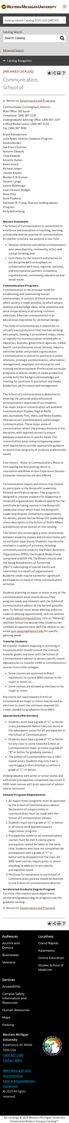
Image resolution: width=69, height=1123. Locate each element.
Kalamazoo (46, 950)
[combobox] (34, 20)
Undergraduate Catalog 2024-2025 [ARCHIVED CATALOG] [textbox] (35, 20)
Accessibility (11, 986)
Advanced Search (13, 50)
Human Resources (16, 1010)
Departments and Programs (37, 100)
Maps (6, 1017)
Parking (8, 1025)
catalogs (13, 1117)
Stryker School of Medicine (50, 968)
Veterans (8, 962)
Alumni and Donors (11, 945)
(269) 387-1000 (13, 1055)
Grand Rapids (48, 943)
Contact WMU (12, 1060)
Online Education (51, 958)
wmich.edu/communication (23, 618)
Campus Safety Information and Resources (14, 998)
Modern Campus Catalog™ (41, 1121)
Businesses (10, 955)
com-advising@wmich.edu (27, 631)
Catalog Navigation (19, 60)
